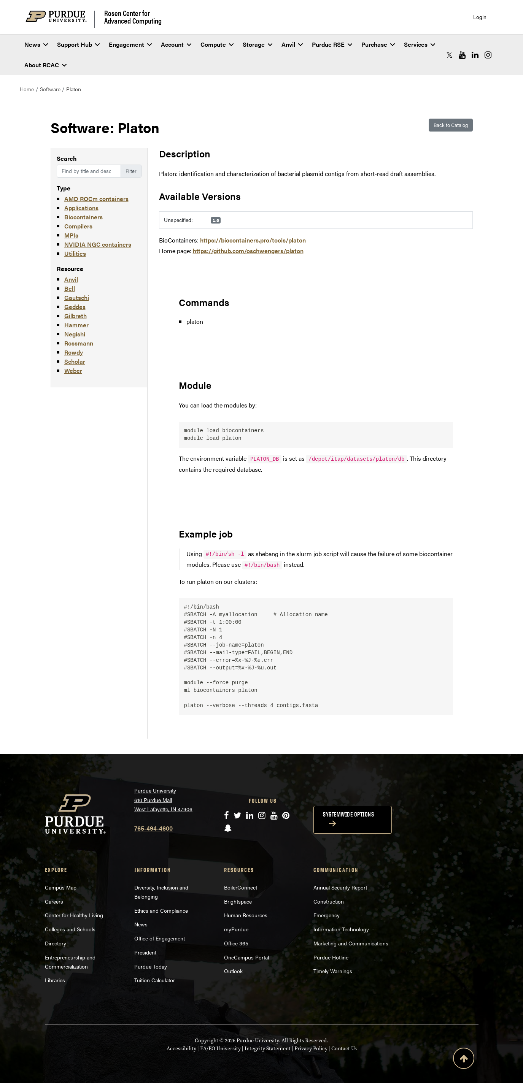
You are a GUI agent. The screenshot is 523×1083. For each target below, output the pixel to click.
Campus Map (60, 887)
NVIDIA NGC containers (97, 244)
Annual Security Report (340, 887)
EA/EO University (220, 1048)
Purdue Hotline (330, 957)
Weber (73, 370)
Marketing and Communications (350, 943)
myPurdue (236, 929)
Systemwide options (348, 814)
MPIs (71, 235)
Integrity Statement (268, 1048)
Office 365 (236, 943)
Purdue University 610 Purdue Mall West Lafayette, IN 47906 (163, 799)
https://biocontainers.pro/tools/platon (253, 240)
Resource (70, 268)
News (36, 44)
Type (63, 188)
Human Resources (245, 915)
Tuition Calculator (154, 980)
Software (50, 89)
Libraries (55, 980)
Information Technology (341, 929)
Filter (131, 170)
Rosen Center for (133, 17)
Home (27, 89)
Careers (54, 901)
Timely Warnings (332, 971)
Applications (81, 207)
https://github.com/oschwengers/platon (248, 250)
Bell (69, 288)
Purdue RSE (332, 44)
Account (176, 44)
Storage (257, 44)
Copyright (206, 1040)
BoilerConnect (240, 887)
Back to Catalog (451, 124)
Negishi (74, 334)
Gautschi (76, 297)
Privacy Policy (310, 1048)
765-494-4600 (153, 828)
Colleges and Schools (70, 929)
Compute (217, 44)
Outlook (233, 971)
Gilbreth (75, 315)
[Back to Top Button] (463, 1060)
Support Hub (78, 44)
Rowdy (73, 352)
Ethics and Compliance (161, 910)
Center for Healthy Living (74, 915)
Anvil (292, 44)
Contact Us (344, 1048)
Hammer (76, 324)
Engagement (130, 44)
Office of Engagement (159, 938)
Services (419, 44)
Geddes (75, 306)
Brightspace (238, 901)
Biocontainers (83, 216)
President (145, 952)
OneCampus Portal (246, 957)
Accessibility (181, 1048)
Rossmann (78, 343)
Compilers (78, 226)
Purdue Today (150, 966)
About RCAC (45, 64)
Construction (328, 901)
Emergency (326, 915)
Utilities (75, 253)
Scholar (74, 361)
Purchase (378, 44)
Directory (55, 943)
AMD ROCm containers (96, 198)
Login (479, 17)
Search (67, 158)
